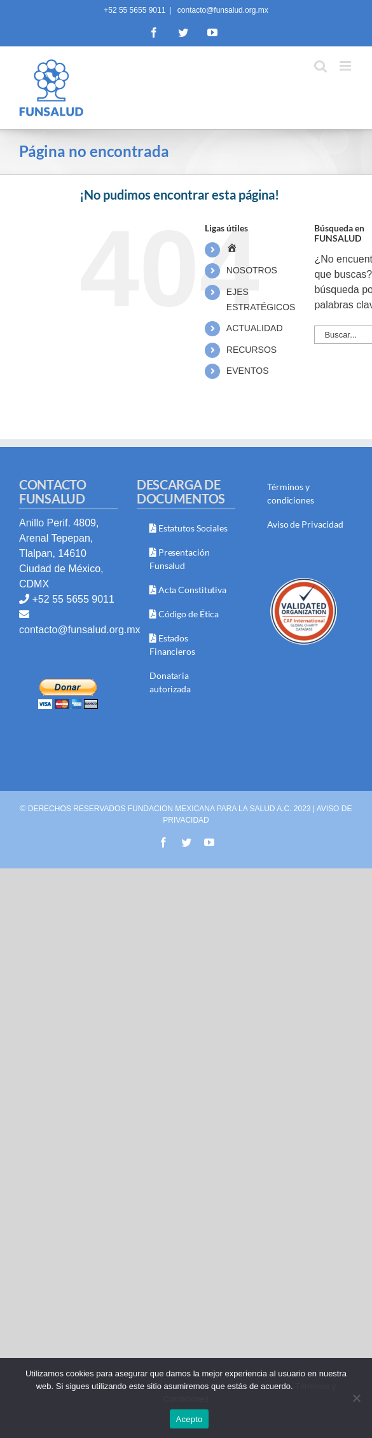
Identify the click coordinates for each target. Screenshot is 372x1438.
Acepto (189, 1419)
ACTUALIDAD (254, 328)
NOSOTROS (251, 270)
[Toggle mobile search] (320, 65)
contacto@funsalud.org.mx (221, 10)
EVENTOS (247, 371)
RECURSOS (251, 350)
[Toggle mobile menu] (346, 65)
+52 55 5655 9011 (73, 599)
